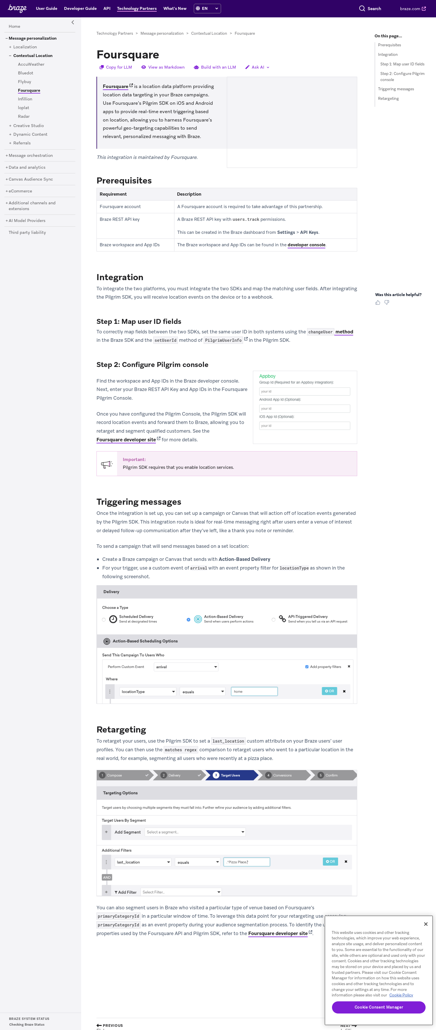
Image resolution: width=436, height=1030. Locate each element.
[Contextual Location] (32, 56)
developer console (306, 245)
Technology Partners (114, 33)
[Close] (425, 924)
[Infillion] (25, 99)
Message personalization (162, 33)
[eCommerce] (20, 191)
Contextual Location (209, 33)
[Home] (14, 27)
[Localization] (25, 47)
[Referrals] (22, 143)
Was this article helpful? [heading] (398, 294)
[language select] (210, 8)
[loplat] (23, 108)
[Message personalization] (32, 38)
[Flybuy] (24, 82)
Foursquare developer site (126, 439)
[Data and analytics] (27, 167)
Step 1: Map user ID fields (402, 64)
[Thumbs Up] (379, 304)
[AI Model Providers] (27, 221)
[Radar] (24, 117)
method (330, 331)
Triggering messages (396, 89)
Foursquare (115, 86)
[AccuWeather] (31, 64)
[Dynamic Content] (30, 134)
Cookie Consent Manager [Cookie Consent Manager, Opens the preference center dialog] (379, 1007)
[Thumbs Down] (388, 304)
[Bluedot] (25, 73)
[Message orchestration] (31, 156)
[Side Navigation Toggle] (73, 22)
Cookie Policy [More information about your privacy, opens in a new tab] (401, 995)
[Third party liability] (27, 233)
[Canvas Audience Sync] (31, 179)
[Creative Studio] (28, 126)
